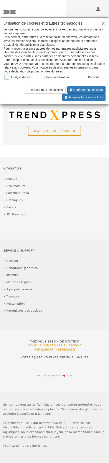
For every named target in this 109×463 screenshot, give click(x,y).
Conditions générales (22, 268)
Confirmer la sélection (86, 90)
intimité (12, 275)
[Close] (102, 22)
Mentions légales (18, 282)
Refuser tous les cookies (44, 90)
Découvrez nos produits (54, 131)
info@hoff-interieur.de (55, 349)
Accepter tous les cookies (83, 97)
